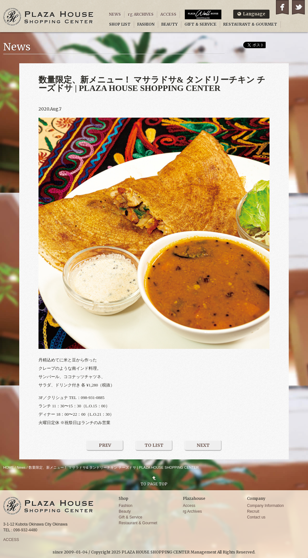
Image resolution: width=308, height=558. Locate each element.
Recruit (253, 511)
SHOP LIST (120, 24)
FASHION (146, 24)
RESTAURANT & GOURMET (250, 24)
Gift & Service (130, 517)
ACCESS (168, 14)
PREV (105, 445)
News (21, 467)
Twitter (298, 7)
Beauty (125, 511)
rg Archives (192, 511)
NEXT (203, 445)
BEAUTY (169, 24)
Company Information (265, 505)
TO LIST (154, 445)
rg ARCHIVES (141, 14)
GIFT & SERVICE (200, 24)
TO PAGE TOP (154, 484)
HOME (8, 467)
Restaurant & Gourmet (138, 523)
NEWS (115, 14)
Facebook (282, 7)
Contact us (256, 517)
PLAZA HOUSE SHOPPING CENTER (48, 17)
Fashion (126, 505)
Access (189, 505)
